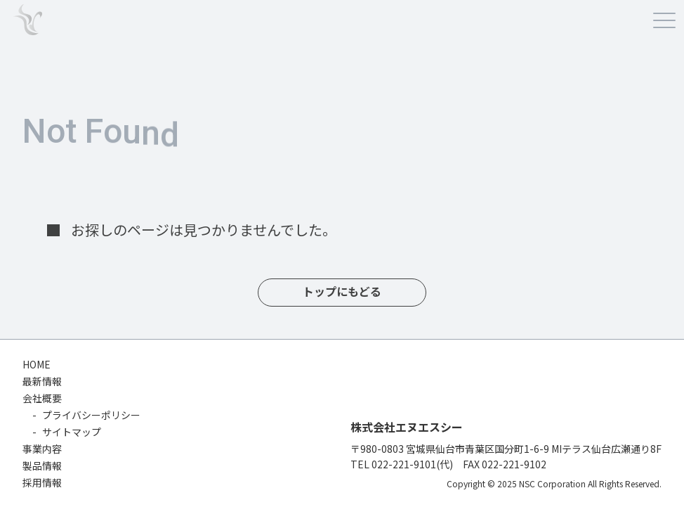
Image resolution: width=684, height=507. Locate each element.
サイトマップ (71, 432)
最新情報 (42, 381)
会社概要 (42, 398)
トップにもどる (342, 292)
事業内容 (42, 449)
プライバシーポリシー (91, 415)
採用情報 (42, 482)
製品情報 (42, 465)
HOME (36, 364)
